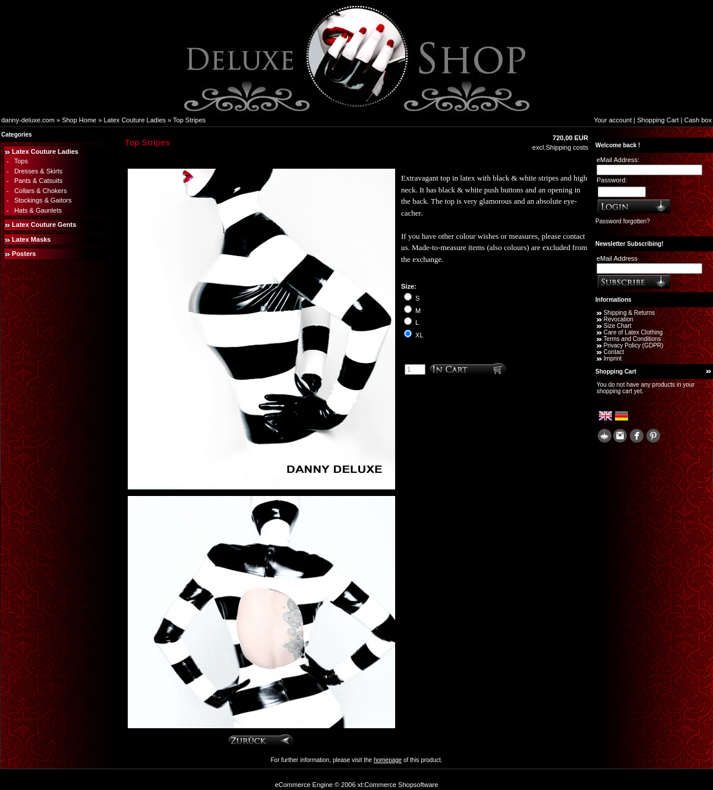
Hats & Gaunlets (38, 210)
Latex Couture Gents (44, 224)
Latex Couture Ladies (134, 120)
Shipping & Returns (629, 312)
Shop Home (79, 120)
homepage (388, 760)
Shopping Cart (658, 120)
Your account (613, 120)
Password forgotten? (622, 221)
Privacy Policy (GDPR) (634, 345)
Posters (24, 253)
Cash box (698, 120)
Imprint (613, 358)
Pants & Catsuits (38, 180)
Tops (21, 161)
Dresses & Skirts (38, 171)
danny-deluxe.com (28, 120)
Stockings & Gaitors (43, 200)
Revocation (618, 319)
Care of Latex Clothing (633, 332)
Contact (614, 352)
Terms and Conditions (632, 339)
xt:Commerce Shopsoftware (398, 784)
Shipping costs (566, 147)
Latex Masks (31, 239)
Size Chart (618, 326)
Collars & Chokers (40, 190)
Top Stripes (189, 120)
